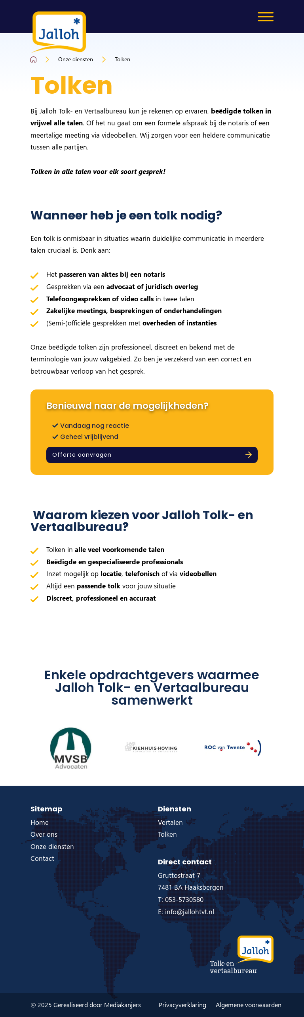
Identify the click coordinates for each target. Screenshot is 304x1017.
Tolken (122, 59)
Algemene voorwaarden (248, 1004)
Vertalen (170, 822)
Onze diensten (75, 59)
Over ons (43, 834)
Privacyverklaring (182, 1004)
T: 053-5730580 (180, 899)
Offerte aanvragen (82, 455)
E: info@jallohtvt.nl (186, 911)
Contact (42, 858)
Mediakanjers (122, 1004)
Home (39, 822)
